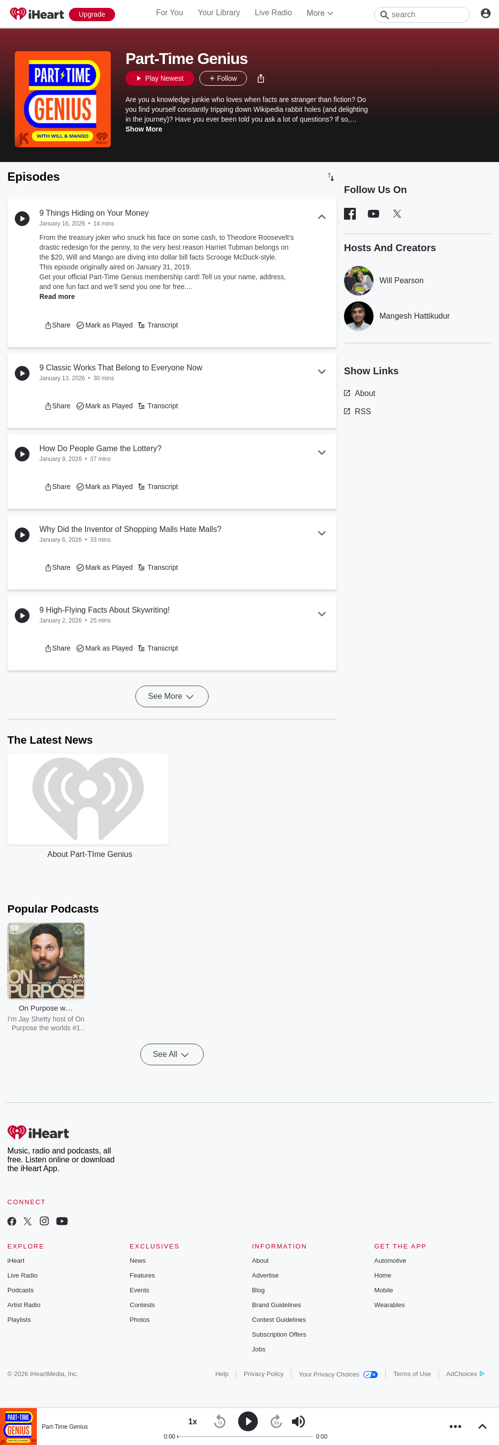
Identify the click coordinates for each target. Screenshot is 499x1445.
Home (383, 1275)
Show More (143, 129)
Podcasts (20, 1290)
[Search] (422, 15)
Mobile (383, 1290)
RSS (357, 411)
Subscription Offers (279, 1334)
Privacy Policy (263, 1374)
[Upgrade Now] (92, 14)
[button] (261, 78)
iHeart (16, 1260)
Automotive (390, 1260)
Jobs (258, 1349)
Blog (258, 1290)
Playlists (19, 1319)
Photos (140, 1319)
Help (222, 1374)
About (359, 393)
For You (169, 12)
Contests (142, 1305)
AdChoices (465, 1374)
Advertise (265, 1275)
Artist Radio (23, 1305)
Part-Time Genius (65, 1426)
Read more (57, 296)
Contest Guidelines (279, 1319)
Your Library (219, 12)
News (138, 1260)
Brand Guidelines (276, 1305)
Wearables (389, 1305)
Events (140, 1290)
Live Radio (273, 12)
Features (142, 1275)
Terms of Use (412, 1374)
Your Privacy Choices (338, 1374)
